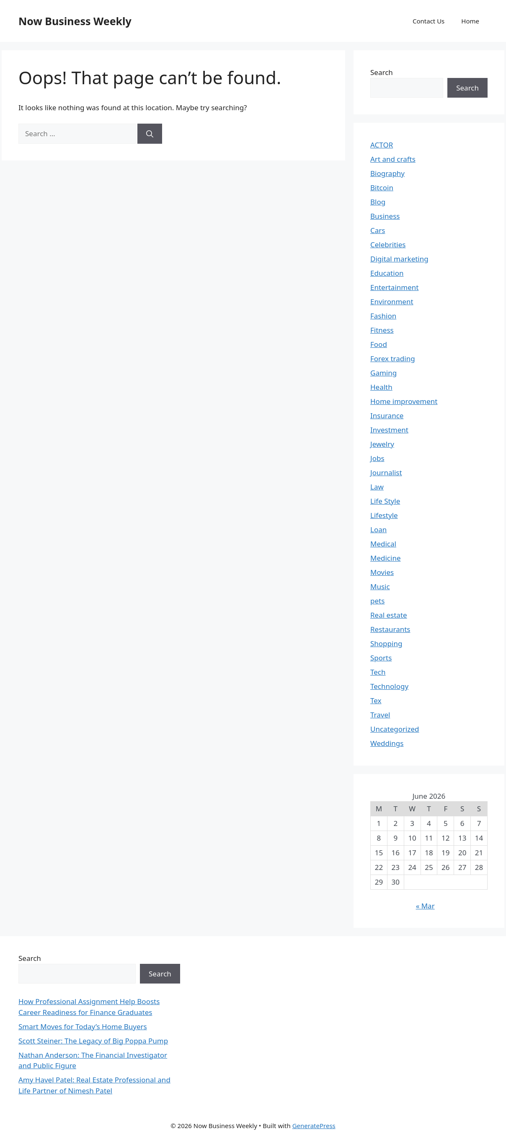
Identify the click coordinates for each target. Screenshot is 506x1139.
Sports (381, 658)
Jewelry (382, 444)
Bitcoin (381, 187)
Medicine (385, 558)
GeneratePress (314, 1125)
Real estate (388, 615)
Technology (389, 686)
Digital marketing (399, 259)
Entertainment (394, 287)
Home (470, 21)
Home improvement (404, 401)
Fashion (383, 316)
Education (386, 273)
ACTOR (381, 145)
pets (377, 601)
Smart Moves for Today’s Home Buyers (82, 1026)
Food (378, 344)
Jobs (377, 458)
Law (377, 487)
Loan (378, 529)
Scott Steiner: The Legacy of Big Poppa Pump (93, 1041)
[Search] (149, 134)
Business (385, 216)
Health (381, 387)
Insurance (386, 415)
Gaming (383, 373)
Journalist (386, 472)
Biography (387, 173)
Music (380, 586)
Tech (378, 672)
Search (381, 72)
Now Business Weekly (75, 21)
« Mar (425, 906)
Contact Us (428, 21)
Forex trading (392, 358)
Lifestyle (384, 515)
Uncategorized (394, 729)
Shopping (386, 643)
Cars (377, 230)
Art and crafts (393, 159)
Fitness (382, 330)
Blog (377, 202)
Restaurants (390, 629)
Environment (391, 301)
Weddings (386, 743)
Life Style (385, 501)
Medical (383, 544)
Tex (376, 700)
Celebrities (387, 244)
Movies (382, 572)
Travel (380, 715)
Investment (389, 430)
